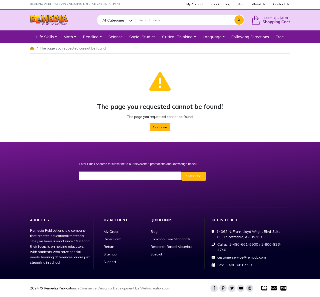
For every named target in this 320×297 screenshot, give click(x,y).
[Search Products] (184, 20)
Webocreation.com (155, 288)
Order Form (112, 239)
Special (156, 254)
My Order (111, 231)
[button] (270, 20)
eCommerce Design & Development (106, 288)
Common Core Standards (170, 239)
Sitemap (110, 254)
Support (110, 261)
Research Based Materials (171, 246)
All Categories (113, 20)
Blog (154, 231)
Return (109, 246)
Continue (160, 127)
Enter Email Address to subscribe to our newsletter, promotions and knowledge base (138, 164)
